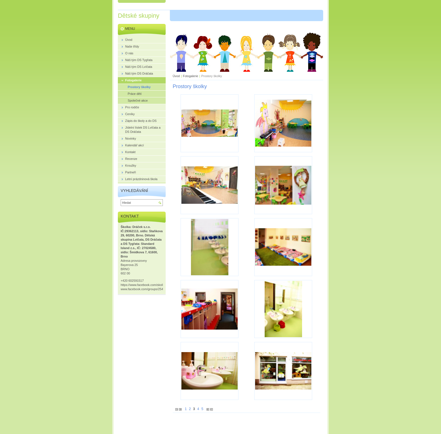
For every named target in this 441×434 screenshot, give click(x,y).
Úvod (176, 76)
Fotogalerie (190, 76)
